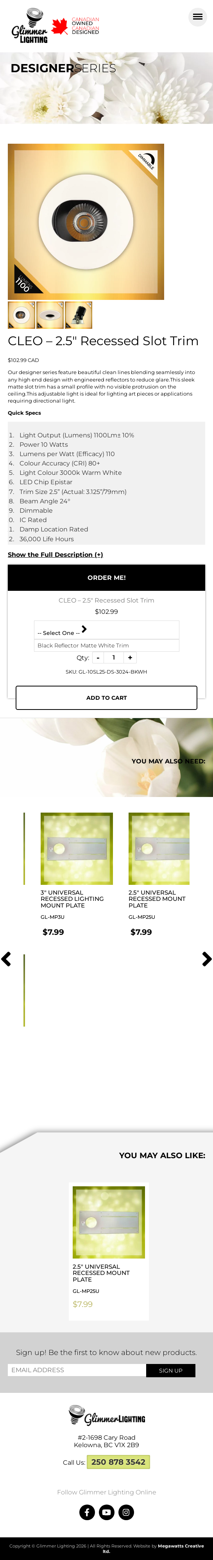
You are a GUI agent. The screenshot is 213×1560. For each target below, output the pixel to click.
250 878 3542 (118, 1462)
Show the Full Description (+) (55, 554)
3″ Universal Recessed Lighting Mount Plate (77, 904)
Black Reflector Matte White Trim (83, 645)
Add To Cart (106, 697)
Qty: (83, 657)
